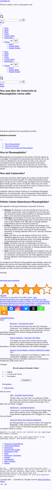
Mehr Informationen (25, 301)
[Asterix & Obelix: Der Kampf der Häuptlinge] (4, 423)
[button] (20, 20)
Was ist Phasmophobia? (12, 144)
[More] (4, 313)
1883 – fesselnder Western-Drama (21, 395)
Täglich (9, 372)
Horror (8, 318)
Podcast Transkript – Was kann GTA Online (25, 338)
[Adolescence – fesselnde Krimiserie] (4, 411)
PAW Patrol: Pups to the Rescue (10, 280)
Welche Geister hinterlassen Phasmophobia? (19, 148)
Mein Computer (9, 463)
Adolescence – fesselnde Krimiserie (22, 408)
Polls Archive (9, 388)
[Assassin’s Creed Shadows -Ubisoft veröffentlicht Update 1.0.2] (4, 353)
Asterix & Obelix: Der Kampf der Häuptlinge (25, 420)
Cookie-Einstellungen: (12, 448)
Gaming (3, 318)
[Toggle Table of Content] (1, 140)
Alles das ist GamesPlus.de (13, 446)
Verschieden (11, 376)
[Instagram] (18, 308)
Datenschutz (8, 450)
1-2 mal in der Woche (14, 374)
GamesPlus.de (5, 1)
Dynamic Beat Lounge (12, 451)
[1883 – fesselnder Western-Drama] (4, 398)
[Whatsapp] (41, 308)
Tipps (12, 318)
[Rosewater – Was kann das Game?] (4, 327)
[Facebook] (11, 308)
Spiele (2, 86)
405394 (3, 296)
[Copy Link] (3, 308)
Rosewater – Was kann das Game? (22, 323)
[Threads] (33, 308)
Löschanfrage (9, 461)
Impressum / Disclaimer (12, 457)
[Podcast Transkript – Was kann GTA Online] (4, 341)
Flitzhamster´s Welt (11, 453)
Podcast (7, 465)
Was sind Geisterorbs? (12, 146)
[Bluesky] (26, 308)
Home (6, 455)
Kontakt (7, 459)
